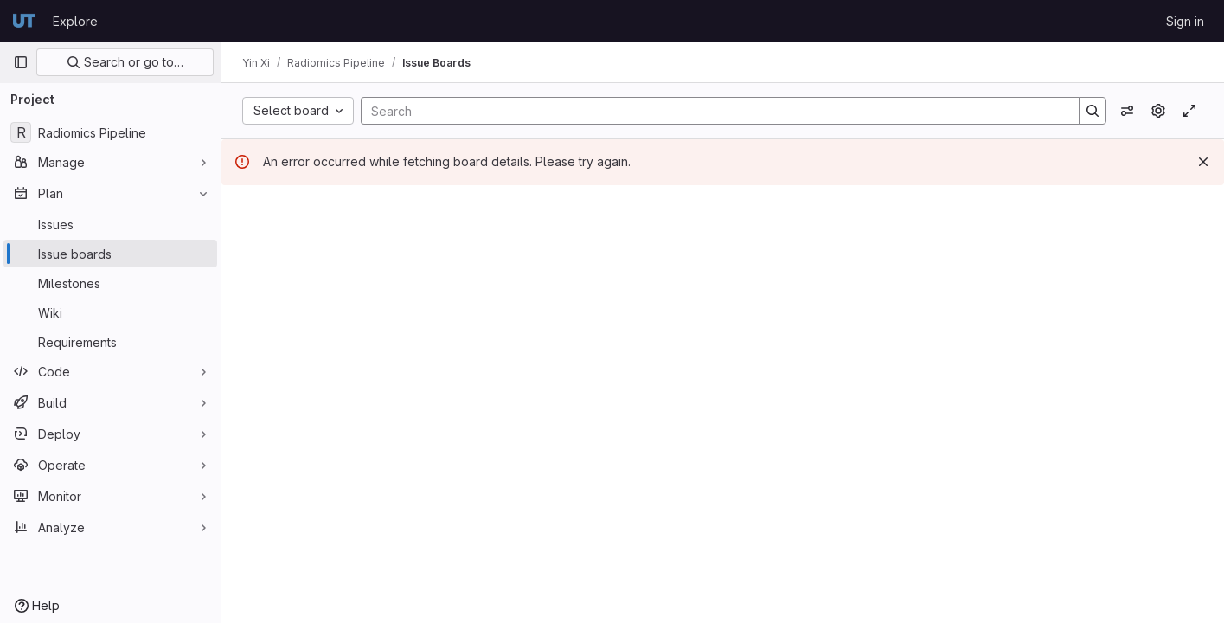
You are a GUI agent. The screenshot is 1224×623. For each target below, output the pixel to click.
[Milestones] (110, 283)
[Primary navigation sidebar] (21, 62)
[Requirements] (110, 342)
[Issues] (110, 224)
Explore (75, 21)
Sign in (1185, 21)
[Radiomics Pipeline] (110, 132)
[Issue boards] (110, 253)
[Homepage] (24, 21)
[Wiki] (110, 312)
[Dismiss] (1203, 161)
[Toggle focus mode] (1189, 111)
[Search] (711, 110)
